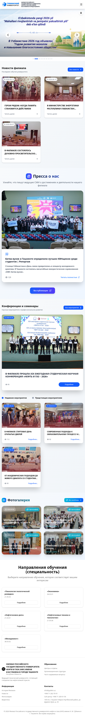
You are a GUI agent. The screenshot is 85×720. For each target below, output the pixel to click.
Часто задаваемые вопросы (54, 674)
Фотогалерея (7, 697)
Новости (5, 693)
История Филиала (8, 690)
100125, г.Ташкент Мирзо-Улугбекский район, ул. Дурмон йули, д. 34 (62, 701)
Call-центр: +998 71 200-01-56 (55, 697)
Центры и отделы (50, 668)
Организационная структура (55, 671)
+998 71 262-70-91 (51, 693)
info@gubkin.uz (50, 690)
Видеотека (6, 700)
